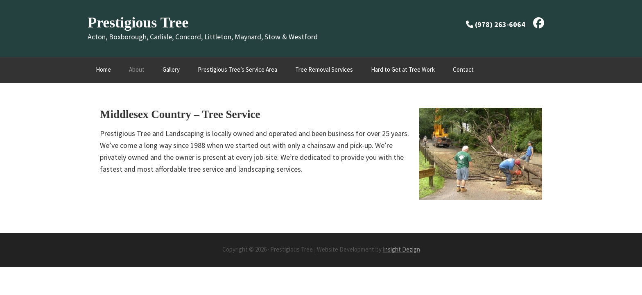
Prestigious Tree (138, 22)
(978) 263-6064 (500, 24)
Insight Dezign (401, 249)
